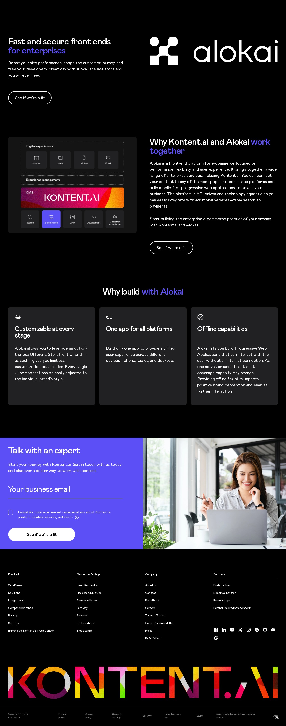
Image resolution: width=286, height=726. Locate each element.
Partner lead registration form (232, 608)
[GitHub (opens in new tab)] (264, 629)
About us (151, 585)
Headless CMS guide (89, 593)
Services (82, 615)
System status (86, 623)
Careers (150, 608)
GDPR (200, 715)
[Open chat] (277, 717)
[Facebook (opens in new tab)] (215, 629)
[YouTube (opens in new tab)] (232, 629)
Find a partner (222, 585)
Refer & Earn (153, 638)
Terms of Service (155, 615)
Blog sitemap (84, 630)
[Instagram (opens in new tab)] (248, 629)
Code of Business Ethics (160, 623)
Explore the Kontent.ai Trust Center (31, 630)
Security (13, 623)
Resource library (87, 600)
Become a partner (224, 593)
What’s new (15, 585)
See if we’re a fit (30, 97)
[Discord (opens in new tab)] (273, 629)
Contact (150, 593)
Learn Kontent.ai (87, 585)
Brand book (152, 600)
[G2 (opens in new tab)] (215, 638)
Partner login (221, 600)
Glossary (82, 608)
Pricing (12, 615)
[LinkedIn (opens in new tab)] (224, 629)
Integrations (16, 600)
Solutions (14, 593)
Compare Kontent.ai (20, 608)
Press (148, 630)
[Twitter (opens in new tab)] (240, 629)
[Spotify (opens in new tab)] (256, 629)
